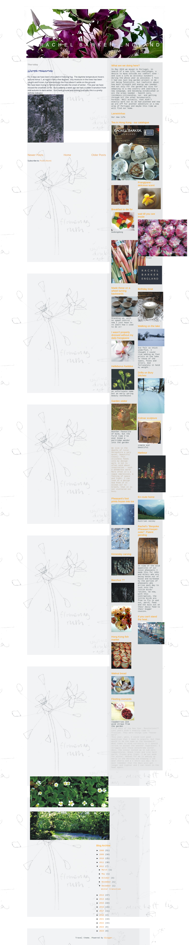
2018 (102, 915)
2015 (102, 903)
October (106, 878)
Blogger (108, 938)
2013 (102, 895)
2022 (102, 923)
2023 (102, 927)
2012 (102, 866)
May (104, 874)
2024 (102, 931)
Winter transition (40, 70)
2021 (102, 919)
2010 (102, 858)
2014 (102, 899)
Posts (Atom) (45, 160)
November (107, 882)
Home (67, 155)
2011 (102, 862)
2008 (102, 851)
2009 (102, 854)
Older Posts (98, 155)
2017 (102, 911)
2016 (102, 907)
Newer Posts (35, 155)
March (105, 870)
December (107, 886)
